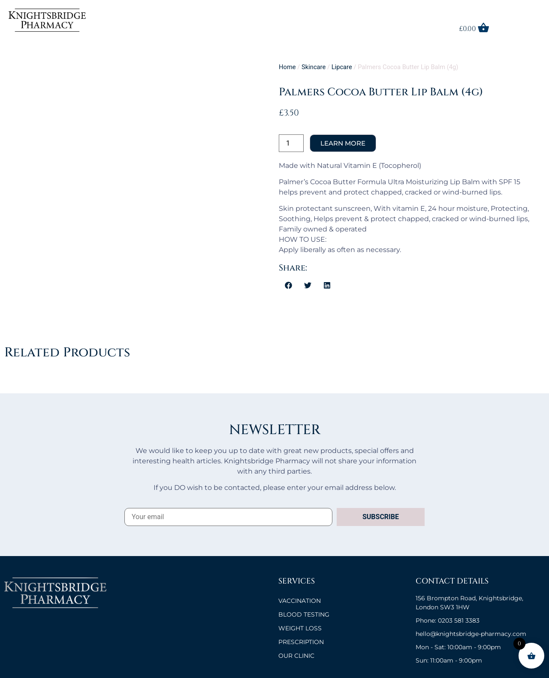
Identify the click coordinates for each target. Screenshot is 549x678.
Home (287, 67)
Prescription (301, 642)
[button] (288, 285)
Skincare (314, 67)
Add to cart (343, 143)
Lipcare (342, 67)
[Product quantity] (291, 143)
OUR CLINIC (296, 656)
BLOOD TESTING (303, 614)
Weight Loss (300, 628)
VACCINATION (299, 601)
